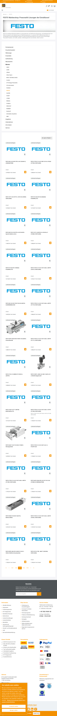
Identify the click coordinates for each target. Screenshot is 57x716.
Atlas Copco (9, 75)
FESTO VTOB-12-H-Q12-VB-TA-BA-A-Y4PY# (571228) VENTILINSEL (41, 410)
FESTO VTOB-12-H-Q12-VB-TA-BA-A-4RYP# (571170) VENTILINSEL (41, 304)
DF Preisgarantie (7, 611)
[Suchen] (47, 6)
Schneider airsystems (11, 113)
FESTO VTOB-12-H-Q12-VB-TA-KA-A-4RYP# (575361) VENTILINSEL (41, 516)
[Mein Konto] (52, 6)
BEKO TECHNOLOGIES (11, 77)
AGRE (7, 69)
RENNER (8, 108)
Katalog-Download (26, 617)
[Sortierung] (46, 138)
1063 (20, 567)
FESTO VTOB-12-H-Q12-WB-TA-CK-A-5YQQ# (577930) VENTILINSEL (41, 162)
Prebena (8, 103)
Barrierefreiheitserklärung (9, 632)
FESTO (8, 90)
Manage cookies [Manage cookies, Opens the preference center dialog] (14, 710)
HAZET (8, 95)
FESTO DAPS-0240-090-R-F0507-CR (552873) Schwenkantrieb (16, 339)
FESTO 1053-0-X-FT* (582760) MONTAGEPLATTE (12, 410)
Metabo (8, 100)
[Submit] (40, 594)
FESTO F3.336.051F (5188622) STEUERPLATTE (12, 268)
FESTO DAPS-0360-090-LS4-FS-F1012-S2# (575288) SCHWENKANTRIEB (40, 481)
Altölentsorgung (26, 621)
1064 (24, 567)
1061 (12, 567)
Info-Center (9, 125)
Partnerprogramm (26, 612)
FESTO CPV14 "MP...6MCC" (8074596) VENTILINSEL (39, 552)
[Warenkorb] (55, 6)
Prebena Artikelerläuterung (28, 614)
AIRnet (8, 72)
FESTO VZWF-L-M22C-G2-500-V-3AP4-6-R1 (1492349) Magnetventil (41, 375)
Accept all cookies (13, 706)
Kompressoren (9, 47)
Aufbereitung (9, 58)
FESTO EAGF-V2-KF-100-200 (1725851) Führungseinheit (14, 446)
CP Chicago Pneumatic (11, 82)
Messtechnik (9, 61)
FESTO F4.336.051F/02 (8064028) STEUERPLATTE (38, 197)
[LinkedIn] (32, 709)
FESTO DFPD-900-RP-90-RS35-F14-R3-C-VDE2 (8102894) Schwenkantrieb (15, 552)
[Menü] (2, 10)
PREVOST (8, 106)
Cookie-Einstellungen (8, 618)
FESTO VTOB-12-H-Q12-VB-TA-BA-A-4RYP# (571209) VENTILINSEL (16, 481)
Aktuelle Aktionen (7, 605)
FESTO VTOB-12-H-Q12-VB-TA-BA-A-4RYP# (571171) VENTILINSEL (41, 339)
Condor (8, 80)
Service (8, 128)
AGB (4, 630)
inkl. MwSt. (50, 10)
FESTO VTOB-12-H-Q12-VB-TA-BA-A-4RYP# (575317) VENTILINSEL (41, 268)
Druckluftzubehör (10, 50)
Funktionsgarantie (7, 609)
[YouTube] (28, 709)
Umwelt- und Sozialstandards (10, 628)
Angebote (8, 119)
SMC (7, 116)
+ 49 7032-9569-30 (45, 611)
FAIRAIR (8, 88)
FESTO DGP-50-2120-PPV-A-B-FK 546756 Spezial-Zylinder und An (15, 233)
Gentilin (8, 93)
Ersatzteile (8, 56)
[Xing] (35, 709)
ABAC (7, 67)
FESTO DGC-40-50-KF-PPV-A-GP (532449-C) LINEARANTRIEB (16, 162)
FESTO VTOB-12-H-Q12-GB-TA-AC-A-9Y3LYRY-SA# (39, 446)
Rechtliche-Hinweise (7, 613)
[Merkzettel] (49, 6)
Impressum (5, 607)
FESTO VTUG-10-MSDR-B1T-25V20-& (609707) (14, 375)
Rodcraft (8, 111)
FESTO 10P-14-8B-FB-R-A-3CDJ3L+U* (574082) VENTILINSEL (39, 233)
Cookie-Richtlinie (7, 620)
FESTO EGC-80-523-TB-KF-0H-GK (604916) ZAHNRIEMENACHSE (15, 304)
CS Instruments (10, 85)
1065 (27, 567)
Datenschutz (6, 616)
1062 (16, 567)
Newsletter (5, 622)
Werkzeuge (9, 53)
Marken (8, 64)
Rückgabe (24, 619)
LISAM (8, 98)
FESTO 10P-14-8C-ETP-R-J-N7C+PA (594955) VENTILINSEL (16, 197)
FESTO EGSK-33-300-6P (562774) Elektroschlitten (13, 516)
